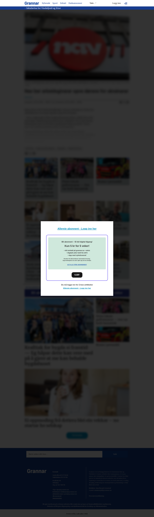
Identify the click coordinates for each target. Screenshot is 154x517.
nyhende (61, 149)
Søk (115, 454)
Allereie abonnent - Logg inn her (77, 228)
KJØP (77, 275)
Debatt (63, 3)
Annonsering (57, 498)
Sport (55, 3)
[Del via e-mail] (127, 102)
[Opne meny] (125, 3)
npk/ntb (29, 149)
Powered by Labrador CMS (77, 514)
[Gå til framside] (32, 3)
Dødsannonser (75, 3)
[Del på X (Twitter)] (124, 102)
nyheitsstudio (75, 149)
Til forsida (77, 435)
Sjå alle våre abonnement (77, 264)
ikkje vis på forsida (45, 149)
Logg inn (116, 3)
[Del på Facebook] (120, 102)
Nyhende (46, 3)
